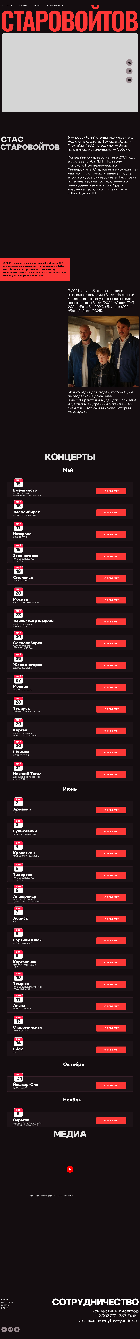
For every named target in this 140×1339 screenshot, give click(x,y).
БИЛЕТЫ (5, 1305)
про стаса (7, 6)
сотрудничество (55, 6)
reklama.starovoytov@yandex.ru (107, 1321)
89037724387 (112, 1316)
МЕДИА (37, 6)
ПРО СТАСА (7, 1302)
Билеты (23, 6)
